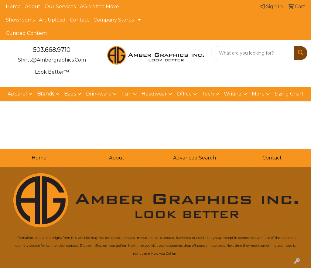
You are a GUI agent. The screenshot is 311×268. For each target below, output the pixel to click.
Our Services (60, 6)
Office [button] (184, 94)
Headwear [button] (154, 94)
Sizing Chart (289, 94)
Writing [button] (233, 94)
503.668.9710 (51, 49)
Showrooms (20, 20)
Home (13, 6)
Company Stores (114, 20)
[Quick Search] (253, 53)
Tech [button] (208, 94)
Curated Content (26, 33)
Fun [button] (126, 94)
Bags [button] (70, 94)
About (32, 6)
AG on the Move (99, 6)
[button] (48, 94)
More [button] (258, 94)
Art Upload (52, 20)
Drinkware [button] (98, 94)
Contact (79, 20)
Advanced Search (194, 158)
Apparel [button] (17, 94)
